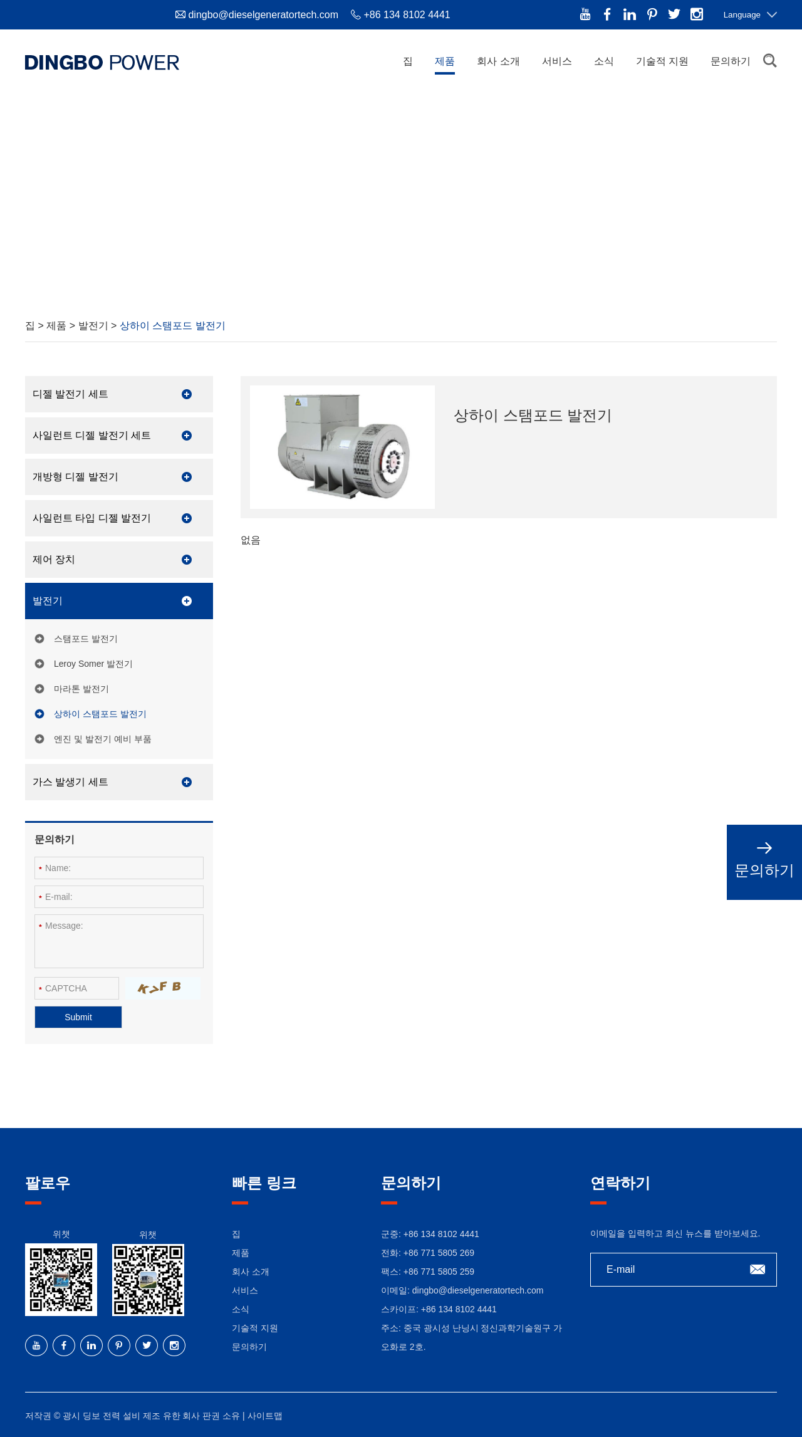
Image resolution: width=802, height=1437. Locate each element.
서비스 (557, 61)
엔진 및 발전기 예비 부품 (103, 739)
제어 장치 (54, 559)
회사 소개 (498, 61)
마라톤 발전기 (81, 689)
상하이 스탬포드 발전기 (173, 325)
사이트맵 (265, 1416)
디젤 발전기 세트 (70, 394)
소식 (604, 61)
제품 (445, 61)
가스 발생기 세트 (70, 781)
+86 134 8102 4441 (459, 1309)
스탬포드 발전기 (86, 639)
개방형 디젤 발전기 (75, 476)
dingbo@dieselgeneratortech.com (263, 14)
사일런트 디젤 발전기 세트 (92, 435)
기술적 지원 (662, 61)
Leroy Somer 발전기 (93, 664)
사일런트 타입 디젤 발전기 (92, 518)
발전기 (94, 325)
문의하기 (731, 61)
